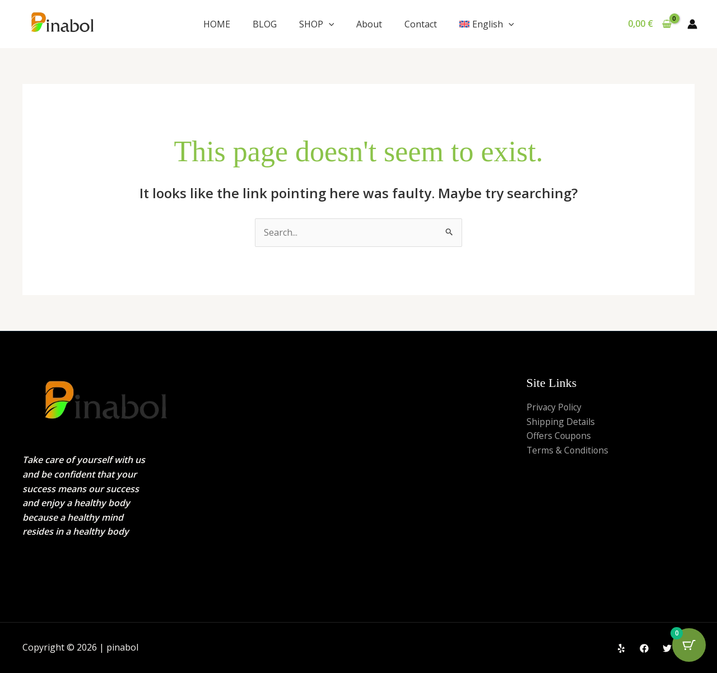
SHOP (316, 24)
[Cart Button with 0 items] (689, 645)
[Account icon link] (692, 24)
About (369, 24)
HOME (216, 24)
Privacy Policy (555, 407)
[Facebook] (644, 648)
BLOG (265, 24)
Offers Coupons (560, 435)
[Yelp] (621, 648)
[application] (328, 24)
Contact (420, 24)
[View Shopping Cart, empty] (649, 24)
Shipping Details (561, 421)
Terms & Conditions (568, 450)
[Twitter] (667, 648)
